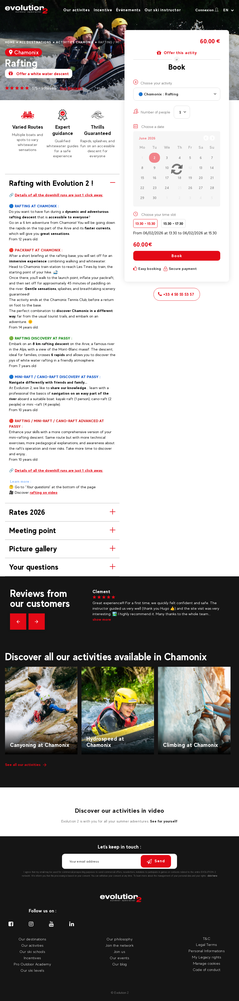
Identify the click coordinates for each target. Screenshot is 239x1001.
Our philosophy (119, 939)
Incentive (103, 10)
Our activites (76, 10)
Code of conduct (206, 969)
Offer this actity (177, 52)
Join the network (120, 945)
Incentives (32, 958)
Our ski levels (32, 970)
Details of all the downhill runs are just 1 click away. (59, 195)
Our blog (119, 964)
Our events (119, 958)
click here (212, 875)
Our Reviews (71, 88)
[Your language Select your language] (228, 10)
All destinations (35, 42)
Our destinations (32, 939)
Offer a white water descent (38, 73)
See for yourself (163, 821)
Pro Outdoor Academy (32, 964)
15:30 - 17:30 (173, 223)
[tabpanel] (27, 130)
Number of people (151, 111)
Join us (120, 951)
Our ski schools (33, 951)
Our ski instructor (162, 10)
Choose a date (148, 126)
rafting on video (44, 492)
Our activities (32, 945)
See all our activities (25, 764)
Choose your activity (152, 82)
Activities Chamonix (75, 42)
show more (101, 619)
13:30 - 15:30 (145, 223)
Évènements (128, 10)
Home (10, 42)
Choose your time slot (158, 214)
